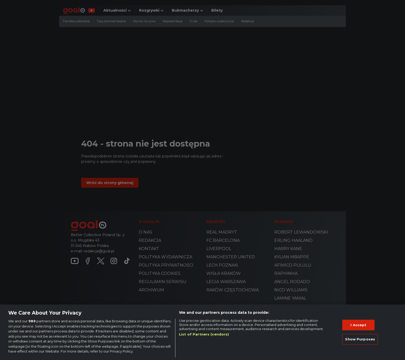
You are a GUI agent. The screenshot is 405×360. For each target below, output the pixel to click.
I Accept (358, 325)
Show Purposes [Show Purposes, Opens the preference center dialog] (360, 339)
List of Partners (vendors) (204, 334)
